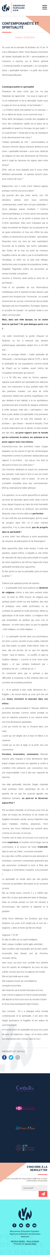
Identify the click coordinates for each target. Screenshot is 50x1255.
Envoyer (43, 1194)
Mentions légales (18, 1241)
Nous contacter (33, 1241)
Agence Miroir (30, 1244)
